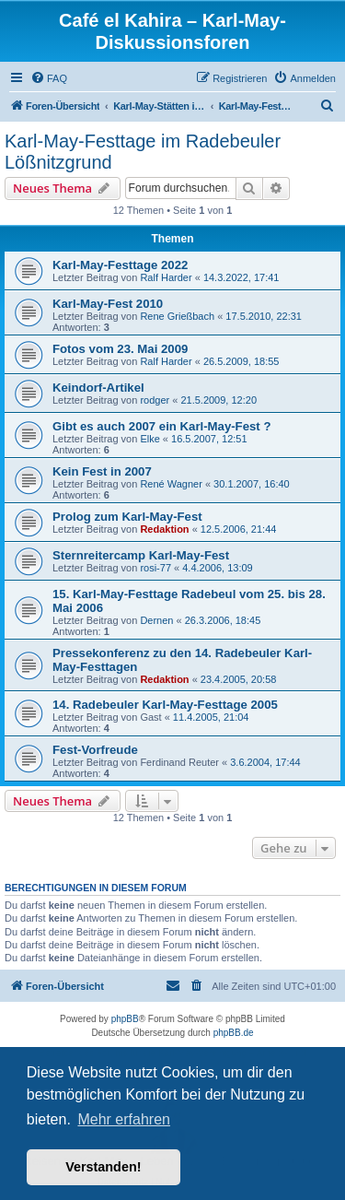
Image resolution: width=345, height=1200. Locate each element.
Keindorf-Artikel (98, 387)
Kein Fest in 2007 (102, 471)
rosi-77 (155, 567)
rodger (154, 400)
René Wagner (170, 483)
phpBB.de (233, 1033)
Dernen (156, 620)
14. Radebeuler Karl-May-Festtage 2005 (165, 705)
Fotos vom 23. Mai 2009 (120, 349)
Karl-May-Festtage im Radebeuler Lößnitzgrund (143, 151)
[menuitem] (48, 78)
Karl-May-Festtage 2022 (120, 265)
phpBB (125, 1019)
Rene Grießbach (177, 316)
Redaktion (164, 529)
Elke (149, 438)
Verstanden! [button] (103, 1166)
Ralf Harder (165, 277)
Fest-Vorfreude (95, 750)
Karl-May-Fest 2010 (107, 304)
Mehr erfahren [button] (123, 1119)
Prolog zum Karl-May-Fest (127, 517)
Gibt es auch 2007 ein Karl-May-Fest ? (161, 426)
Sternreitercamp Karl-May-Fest (140, 555)
